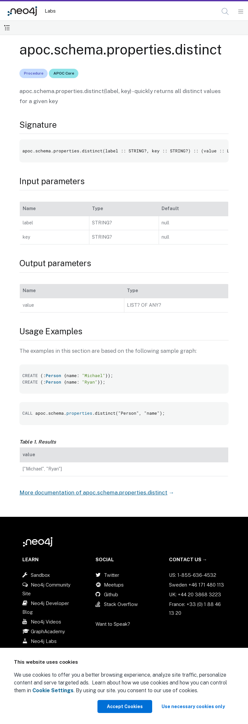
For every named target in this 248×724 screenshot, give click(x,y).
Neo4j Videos (46, 621)
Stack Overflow (121, 604)
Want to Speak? (113, 624)
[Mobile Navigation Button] (240, 11)
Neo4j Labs (44, 641)
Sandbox (40, 575)
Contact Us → (188, 559)
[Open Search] (225, 11)
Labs (50, 11)
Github (111, 594)
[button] (225, 11)
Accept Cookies (125, 706)
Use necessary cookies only (193, 706)
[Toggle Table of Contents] (7, 28)
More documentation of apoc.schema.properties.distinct (93, 492)
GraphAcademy (48, 631)
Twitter (111, 575)
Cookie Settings (52, 690)
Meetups (114, 585)
